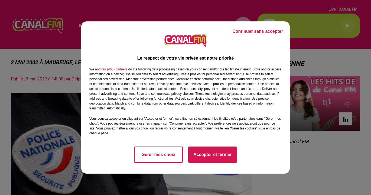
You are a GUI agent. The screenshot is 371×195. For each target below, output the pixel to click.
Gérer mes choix (158, 154)
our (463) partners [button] (114, 69)
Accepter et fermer (212, 154)
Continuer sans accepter (257, 31)
